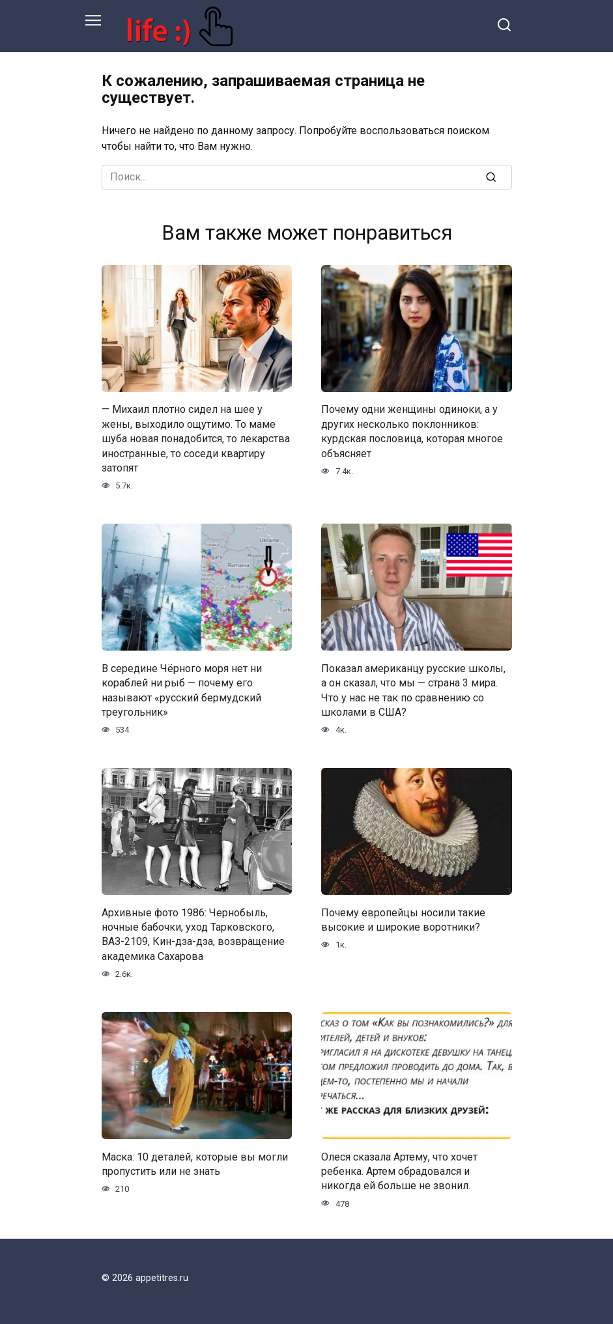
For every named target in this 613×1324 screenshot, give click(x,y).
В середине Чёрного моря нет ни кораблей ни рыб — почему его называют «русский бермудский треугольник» (182, 690)
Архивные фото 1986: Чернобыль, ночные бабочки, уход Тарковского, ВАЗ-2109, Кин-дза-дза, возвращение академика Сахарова (193, 934)
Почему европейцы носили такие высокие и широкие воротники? (403, 919)
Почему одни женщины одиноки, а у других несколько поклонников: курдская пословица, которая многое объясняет (412, 431)
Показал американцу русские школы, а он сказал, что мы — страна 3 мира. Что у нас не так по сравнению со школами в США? (413, 690)
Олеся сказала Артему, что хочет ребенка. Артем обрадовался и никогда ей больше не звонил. (399, 1171)
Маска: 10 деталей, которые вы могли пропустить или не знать (195, 1163)
